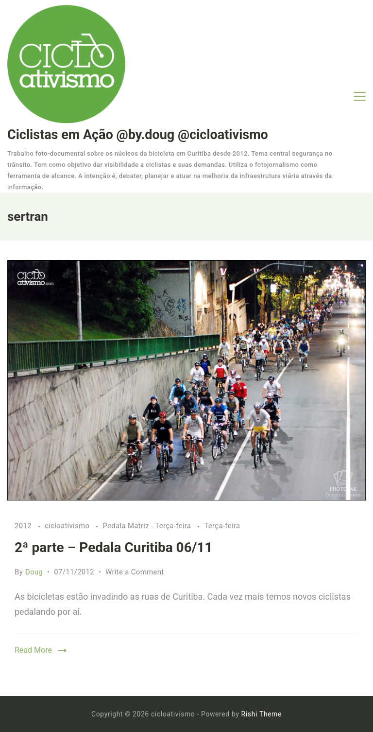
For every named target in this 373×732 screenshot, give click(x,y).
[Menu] (360, 96)
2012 (24, 525)
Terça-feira (222, 525)
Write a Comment (134, 572)
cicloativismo (68, 525)
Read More (33, 650)
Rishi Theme (261, 714)
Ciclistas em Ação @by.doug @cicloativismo (137, 135)
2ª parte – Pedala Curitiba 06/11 (113, 547)
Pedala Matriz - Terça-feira (147, 525)
